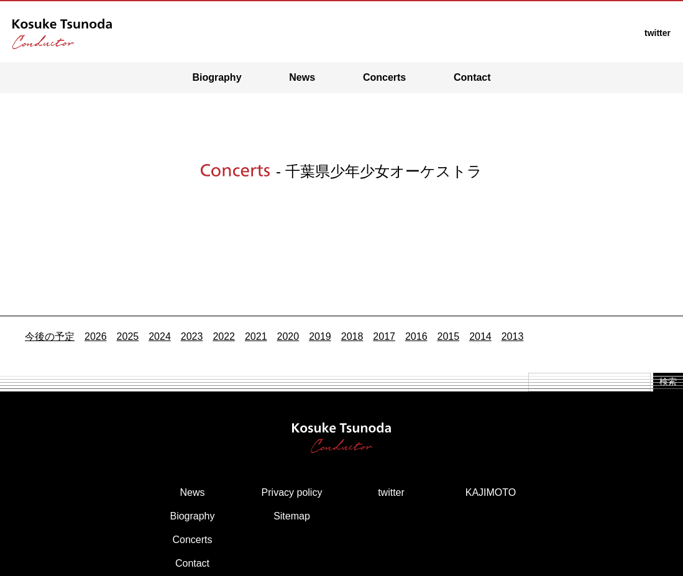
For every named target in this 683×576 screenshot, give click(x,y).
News (302, 77)
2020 (288, 336)
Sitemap (291, 516)
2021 (256, 336)
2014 (480, 336)
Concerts (384, 77)
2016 (416, 336)
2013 (513, 336)
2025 (128, 336)
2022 (224, 336)
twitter (391, 492)
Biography (216, 77)
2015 (449, 336)
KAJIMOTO (490, 492)
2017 (384, 336)
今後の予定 (50, 336)
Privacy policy (292, 492)
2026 (96, 336)
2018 (352, 336)
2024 (160, 336)
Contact (472, 77)
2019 (320, 336)
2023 (192, 336)
